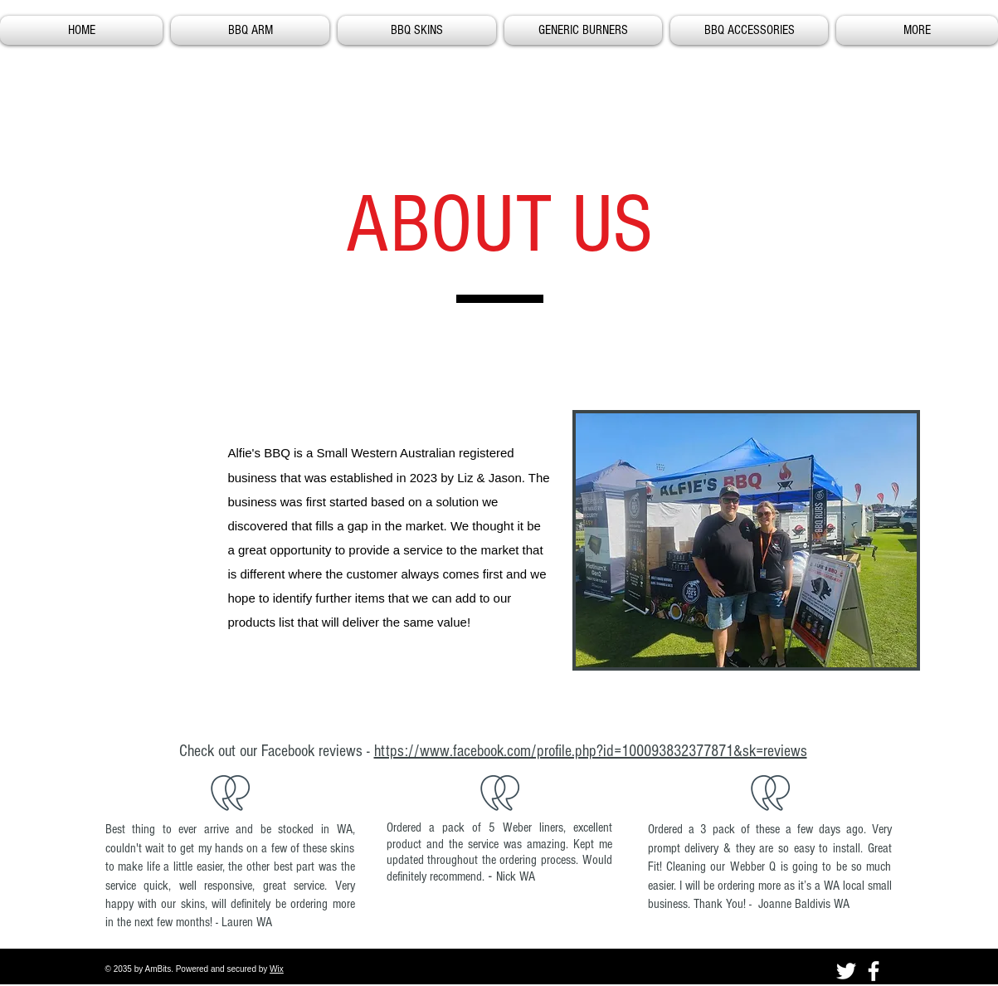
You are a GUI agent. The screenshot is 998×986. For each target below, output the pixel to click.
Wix (277, 969)
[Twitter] (846, 971)
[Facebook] (873, 971)
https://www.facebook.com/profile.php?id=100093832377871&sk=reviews (590, 751)
